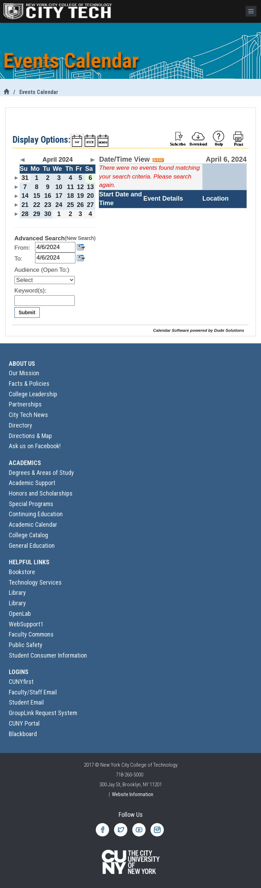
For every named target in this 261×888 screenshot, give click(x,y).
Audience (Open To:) (41, 270)
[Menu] (251, 11)
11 (70, 186)
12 (80, 186)
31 (24, 177)
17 (58, 195)
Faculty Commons (31, 634)
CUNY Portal (24, 723)
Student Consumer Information (48, 655)
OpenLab (20, 613)
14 (24, 195)
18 (70, 195)
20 (90, 195)
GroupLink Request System (43, 713)
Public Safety (25, 644)
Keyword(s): (30, 290)
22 (36, 204)
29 (36, 213)
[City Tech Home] (6, 92)
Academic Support (32, 482)
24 (58, 204)
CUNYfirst (21, 681)
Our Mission (24, 373)
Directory (20, 425)
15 (36, 195)
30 (47, 213)
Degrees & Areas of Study (41, 472)
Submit (27, 312)
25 (70, 204)
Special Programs (31, 503)
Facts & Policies (29, 383)
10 (58, 186)
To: (18, 258)
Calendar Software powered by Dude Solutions (198, 330)
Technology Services (35, 582)
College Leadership (33, 394)
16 (47, 195)
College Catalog (28, 535)
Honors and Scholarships (41, 493)
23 (47, 204)
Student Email (26, 702)
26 (80, 204)
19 (80, 195)
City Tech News (28, 414)
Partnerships (25, 404)
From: (22, 247)
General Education (32, 545)
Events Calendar (38, 92)
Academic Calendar (33, 524)
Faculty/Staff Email (33, 692)
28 (24, 213)
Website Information (132, 794)
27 (90, 204)
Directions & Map (30, 435)
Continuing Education (36, 514)
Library (17, 592)
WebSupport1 (26, 624)
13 (90, 186)
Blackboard (23, 734)
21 (24, 204)
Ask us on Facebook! (35, 446)
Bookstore (22, 572)
